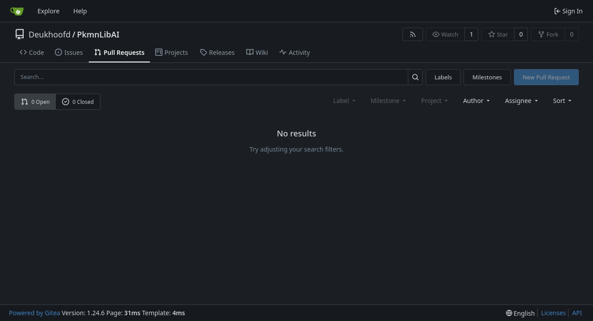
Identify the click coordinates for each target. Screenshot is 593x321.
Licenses (553, 313)
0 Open (35, 102)
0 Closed (78, 102)
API (577, 313)
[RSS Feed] (412, 34)
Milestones (487, 77)
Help (80, 11)
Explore (48, 11)
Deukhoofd (49, 34)
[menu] (563, 100)
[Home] (16, 11)
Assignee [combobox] (522, 100)
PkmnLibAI (98, 34)
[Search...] (415, 77)
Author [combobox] (477, 100)
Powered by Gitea (34, 313)
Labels (443, 77)
